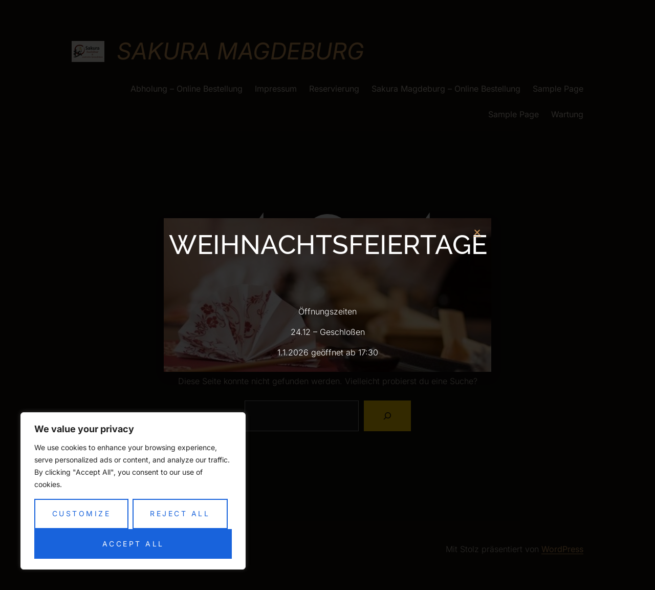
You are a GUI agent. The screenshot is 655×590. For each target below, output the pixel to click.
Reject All (180, 513)
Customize (81, 513)
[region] (133, 491)
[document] (327, 295)
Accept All (133, 543)
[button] (477, 232)
